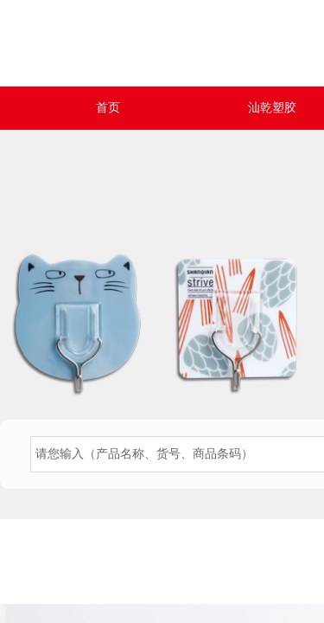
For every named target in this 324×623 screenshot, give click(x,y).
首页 (108, 107)
